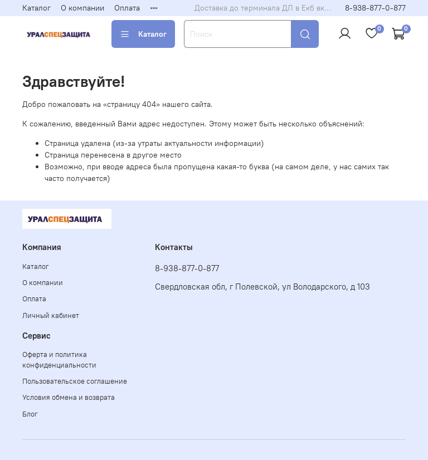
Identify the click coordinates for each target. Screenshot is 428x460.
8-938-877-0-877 (375, 8)
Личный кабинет (50, 315)
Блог (30, 414)
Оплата (127, 8)
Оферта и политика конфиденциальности (59, 359)
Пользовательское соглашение (74, 381)
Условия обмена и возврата (68, 397)
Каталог (36, 8)
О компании (82, 8)
